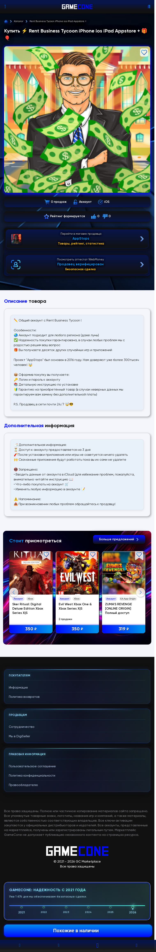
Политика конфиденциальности (32, 858)
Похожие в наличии (76, 930)
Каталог (18, 21)
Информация (18, 769)
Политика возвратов (24, 779)
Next (140, 633)
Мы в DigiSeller (19, 818)
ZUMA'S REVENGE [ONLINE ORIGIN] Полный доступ (119, 609)
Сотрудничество (21, 809)
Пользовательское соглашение (32, 848)
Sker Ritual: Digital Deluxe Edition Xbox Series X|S (28, 609)
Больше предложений (119, 539)
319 (124, 629)
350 (31, 629)
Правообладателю (23, 867)
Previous (13, 633)
